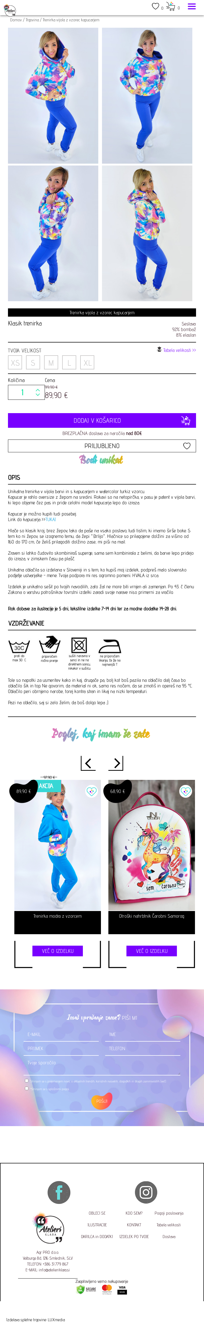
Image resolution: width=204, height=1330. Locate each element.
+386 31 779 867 (55, 1264)
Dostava (169, 1236)
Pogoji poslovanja (169, 1213)
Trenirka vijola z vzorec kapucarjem (71, 19)
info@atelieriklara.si (54, 1269)
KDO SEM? (134, 1213)
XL (87, 363)
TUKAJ (50, 519)
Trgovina (32, 19)
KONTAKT (134, 1224)
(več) (163, 1081)
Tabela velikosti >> (176, 349)
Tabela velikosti (169, 1224)
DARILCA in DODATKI (97, 1236)
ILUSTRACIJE (97, 1224)
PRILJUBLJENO (102, 446)
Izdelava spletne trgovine (26, 1319)
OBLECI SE (97, 1213)
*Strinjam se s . (49, 1089)
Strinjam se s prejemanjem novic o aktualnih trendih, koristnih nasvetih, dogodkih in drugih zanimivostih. (98, 1081)
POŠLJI (101, 1101)
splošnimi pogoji (58, 1089)
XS (15, 363)
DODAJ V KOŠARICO (102, 420)
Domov (16, 19)
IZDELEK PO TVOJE (134, 1236)
